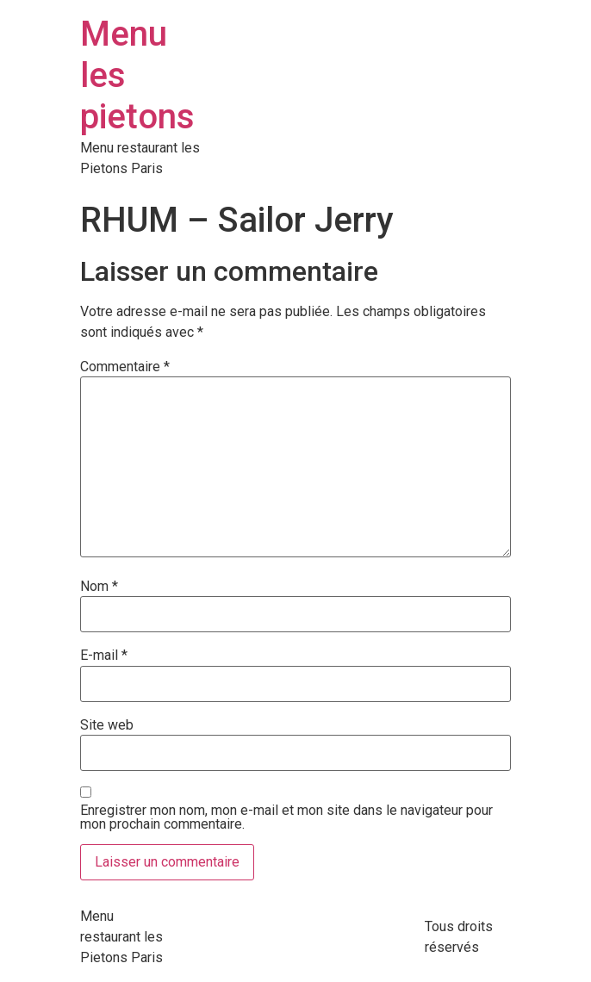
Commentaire (125, 367)
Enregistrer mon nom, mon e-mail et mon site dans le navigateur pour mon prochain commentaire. (286, 817)
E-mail (104, 655)
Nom (99, 587)
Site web (107, 725)
